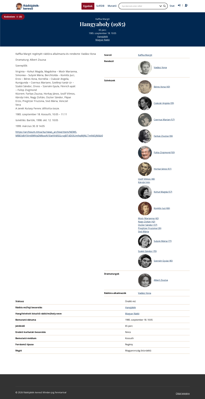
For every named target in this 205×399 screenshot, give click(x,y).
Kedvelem (13, 16)
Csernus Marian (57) (156, 120)
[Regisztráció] (186, 5)
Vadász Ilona (152, 68)
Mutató (112, 5)
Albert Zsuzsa (153, 280)
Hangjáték (102, 36)
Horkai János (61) (154, 169)
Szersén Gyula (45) (155, 261)
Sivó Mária (143, 231)
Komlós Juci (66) (154, 208)
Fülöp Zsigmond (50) (156, 153)
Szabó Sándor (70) (147, 251)
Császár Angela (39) (156, 103)
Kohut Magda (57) (155, 192)
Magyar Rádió (102, 39)
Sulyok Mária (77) (155, 241)
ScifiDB (100, 5)
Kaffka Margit (145, 55)
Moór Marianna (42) (148, 218)
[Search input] (140, 6)
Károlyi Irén (144, 182)
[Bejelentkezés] (179, 5)
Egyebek (88, 6)
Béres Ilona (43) (154, 87)
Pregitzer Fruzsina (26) (149, 228)
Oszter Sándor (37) (147, 224)
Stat (172, 5)
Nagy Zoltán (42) (146, 221)
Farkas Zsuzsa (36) (155, 136)
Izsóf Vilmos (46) (146, 178)
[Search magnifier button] (164, 6)
